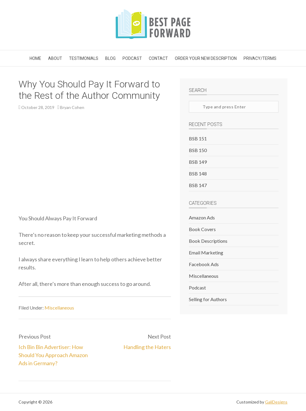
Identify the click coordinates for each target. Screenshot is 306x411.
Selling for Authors (208, 299)
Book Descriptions (208, 241)
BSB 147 (198, 185)
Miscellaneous (59, 307)
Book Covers (202, 229)
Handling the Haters (147, 347)
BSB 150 (198, 150)
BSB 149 (198, 162)
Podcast (197, 287)
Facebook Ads (204, 264)
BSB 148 (198, 173)
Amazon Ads (202, 217)
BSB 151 (198, 138)
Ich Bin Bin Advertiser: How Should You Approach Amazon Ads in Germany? (53, 355)
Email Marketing (206, 252)
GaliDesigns (276, 401)
